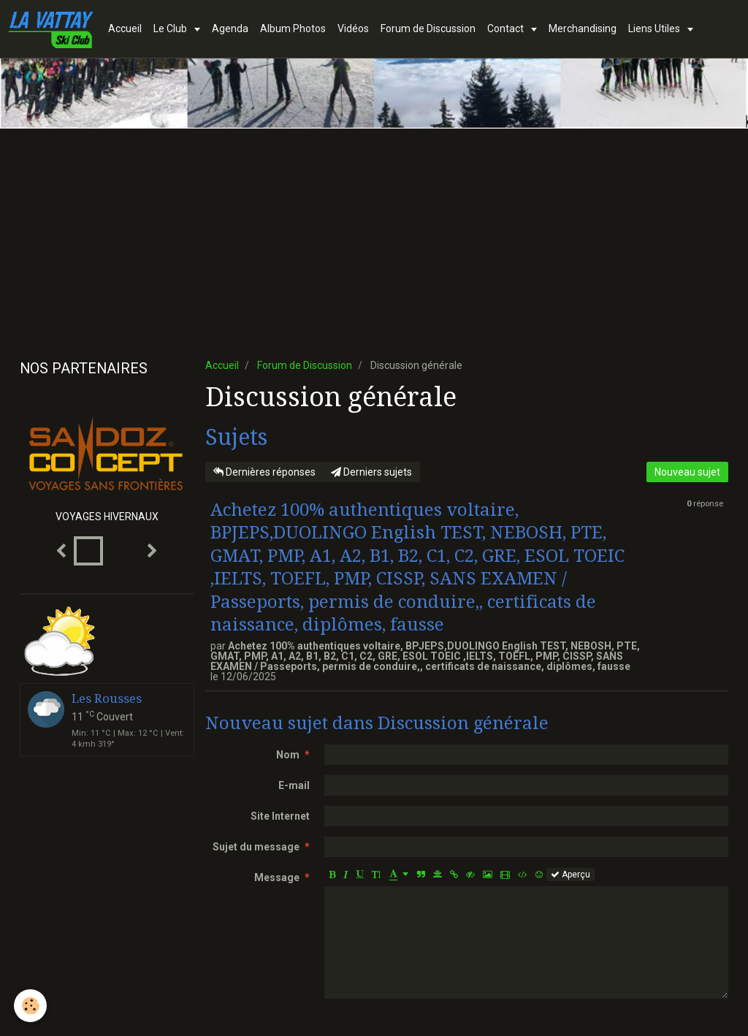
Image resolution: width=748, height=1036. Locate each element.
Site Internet (280, 815)
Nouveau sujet (687, 472)
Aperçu (570, 874)
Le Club (171, 28)
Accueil (125, 28)
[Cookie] (31, 1005)
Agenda (230, 28)
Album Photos (293, 28)
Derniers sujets (371, 472)
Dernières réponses (264, 472)
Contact (506, 28)
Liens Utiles (655, 28)
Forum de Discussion (428, 28)
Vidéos (353, 28)
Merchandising (583, 28)
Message (276, 877)
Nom (287, 754)
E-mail (294, 785)
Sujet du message (256, 846)
